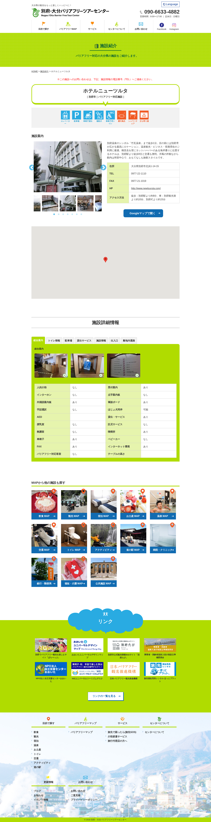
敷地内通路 (129, 340)
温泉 (36, 745)
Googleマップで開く (143, 213)
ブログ (37, 791)
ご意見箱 (75, 795)
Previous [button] (31, 166)
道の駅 (37, 767)
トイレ (37, 754)
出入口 (114, 340)
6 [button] (76, 214)
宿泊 (36, 741)
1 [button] (54, 214)
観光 (36, 736)
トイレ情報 (54, 340)
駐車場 (68, 340)
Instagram (174, 26)
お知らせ (38, 795)
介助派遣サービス (117, 736)
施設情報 (101, 340)
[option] (68, 166)
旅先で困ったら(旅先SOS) (122, 732)
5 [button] (72, 214)
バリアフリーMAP (68, 29)
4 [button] (67, 214)
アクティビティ (42, 762)
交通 (36, 758)
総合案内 (38, 340)
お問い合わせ (141, 29)
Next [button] (104, 166)
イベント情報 (41, 799)
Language (170, 4)
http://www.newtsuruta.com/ (146, 188)
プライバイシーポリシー (84, 799)
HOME (34, 71)
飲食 (36, 732)
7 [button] (81, 214)
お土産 (37, 749)
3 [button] (63, 214)
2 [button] (58, 214)
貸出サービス (84, 340)
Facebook (161, 26)
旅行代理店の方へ (117, 741)
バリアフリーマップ (82, 732)
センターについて (116, 29)
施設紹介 (44, 71)
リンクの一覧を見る (104, 696)
